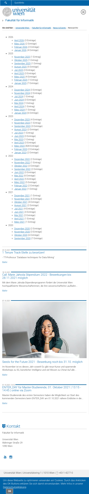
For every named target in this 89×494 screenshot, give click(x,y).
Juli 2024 (18, 96)
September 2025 (22, 63)
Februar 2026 (20, 47)
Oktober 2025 (20, 60)
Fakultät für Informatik (19, 20)
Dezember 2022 (22, 159)
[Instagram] (11, 457)
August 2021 (20, 205)
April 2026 (19, 40)
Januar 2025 (20, 83)
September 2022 (22, 169)
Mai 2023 (18, 139)
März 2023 (19, 146)
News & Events (59, 28)
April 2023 (19, 142)
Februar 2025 (20, 80)
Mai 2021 (18, 215)
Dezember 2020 (22, 228)
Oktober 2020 (20, 235)
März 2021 (19, 222)
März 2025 (19, 76)
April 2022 (19, 179)
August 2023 (20, 129)
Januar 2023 (20, 152)
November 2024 (22, 93)
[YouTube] (5, 457)
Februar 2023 (20, 149)
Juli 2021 (18, 208)
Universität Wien (22, 28)
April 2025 (19, 73)
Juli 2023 (18, 132)
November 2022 (22, 162)
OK (9, 491)
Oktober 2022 (20, 166)
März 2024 (19, 109)
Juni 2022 (19, 172)
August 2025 (20, 66)
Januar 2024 (20, 113)
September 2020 (22, 238)
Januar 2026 (20, 50)
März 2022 (19, 182)
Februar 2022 (20, 185)
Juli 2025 (18, 70)
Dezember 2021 (22, 195)
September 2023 (22, 126)
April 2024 (19, 106)
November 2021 (22, 199)
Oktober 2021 (20, 202)
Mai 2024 (18, 103)
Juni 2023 (19, 136)
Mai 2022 (18, 175)
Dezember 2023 (22, 119)
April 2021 (19, 218)
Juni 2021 (19, 212)
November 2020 (22, 231)
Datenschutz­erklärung (14, 487)
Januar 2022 (20, 189)
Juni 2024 (19, 99)
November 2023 (22, 123)
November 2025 (22, 56)
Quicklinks (19, 2)
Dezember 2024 (22, 90)
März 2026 (19, 43)
